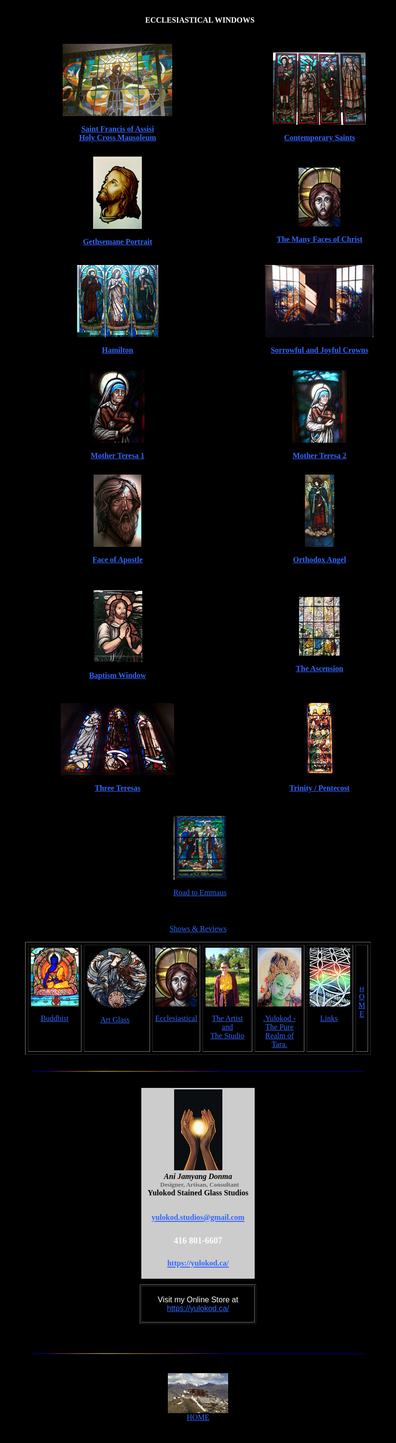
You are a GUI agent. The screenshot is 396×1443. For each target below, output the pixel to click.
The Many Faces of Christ (320, 239)
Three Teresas (117, 788)
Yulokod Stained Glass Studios (198, 1193)
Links (329, 1018)
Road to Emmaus (199, 892)
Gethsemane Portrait (117, 242)
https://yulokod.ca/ (198, 1308)
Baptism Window (117, 675)
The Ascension (319, 668)
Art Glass (115, 1020)
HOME (198, 1417)
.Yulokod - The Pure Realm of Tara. (279, 1031)
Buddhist (54, 1018)
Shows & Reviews (197, 929)
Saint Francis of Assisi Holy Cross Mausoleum (117, 133)
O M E (361, 1005)
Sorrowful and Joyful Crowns (320, 350)
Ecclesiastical (176, 1018)
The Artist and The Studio (227, 1027)
